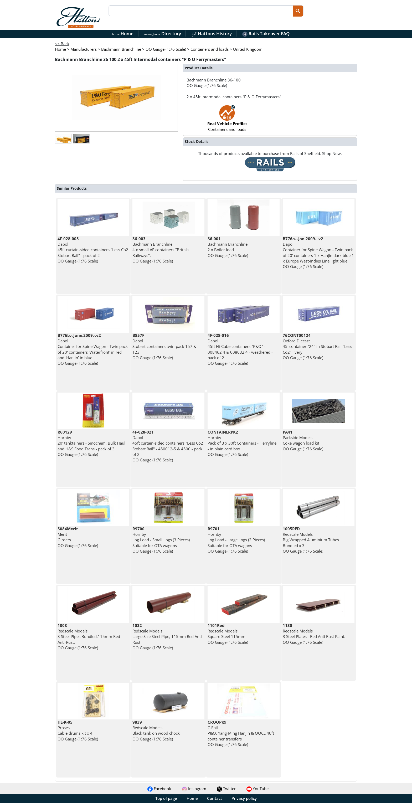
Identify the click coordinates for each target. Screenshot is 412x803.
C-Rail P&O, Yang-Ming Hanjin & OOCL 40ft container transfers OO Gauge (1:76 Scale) (241, 733)
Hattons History (212, 33)
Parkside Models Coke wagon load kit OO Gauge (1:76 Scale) (303, 440)
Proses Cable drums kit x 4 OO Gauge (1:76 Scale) (78, 730)
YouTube (257, 788)
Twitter (226, 788)
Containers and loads (227, 121)
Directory (162, 33)
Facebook (159, 788)
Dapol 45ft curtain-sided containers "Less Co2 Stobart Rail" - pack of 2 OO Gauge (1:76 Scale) (93, 250)
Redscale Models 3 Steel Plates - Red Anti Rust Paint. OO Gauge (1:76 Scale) (314, 634)
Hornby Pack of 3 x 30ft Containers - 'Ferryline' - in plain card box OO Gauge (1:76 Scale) (242, 443)
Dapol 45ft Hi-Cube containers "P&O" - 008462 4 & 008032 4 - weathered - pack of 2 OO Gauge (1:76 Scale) (240, 349)
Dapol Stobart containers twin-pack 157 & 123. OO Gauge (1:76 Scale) (164, 346)
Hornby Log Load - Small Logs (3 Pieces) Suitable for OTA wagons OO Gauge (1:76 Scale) (161, 540)
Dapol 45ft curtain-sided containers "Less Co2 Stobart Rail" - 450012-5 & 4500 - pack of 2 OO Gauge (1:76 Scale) (167, 445)
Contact (214, 798)
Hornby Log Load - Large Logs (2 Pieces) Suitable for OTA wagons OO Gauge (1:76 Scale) (236, 540)
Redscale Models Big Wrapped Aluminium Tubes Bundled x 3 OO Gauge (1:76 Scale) (311, 540)
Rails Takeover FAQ (266, 33)
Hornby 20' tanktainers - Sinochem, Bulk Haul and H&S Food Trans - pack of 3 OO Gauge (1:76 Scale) (91, 443)
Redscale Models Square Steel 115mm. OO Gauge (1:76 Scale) (228, 634)
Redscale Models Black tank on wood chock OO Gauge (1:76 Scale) (156, 730)
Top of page (166, 798)
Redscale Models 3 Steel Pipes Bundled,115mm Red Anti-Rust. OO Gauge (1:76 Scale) (89, 636)
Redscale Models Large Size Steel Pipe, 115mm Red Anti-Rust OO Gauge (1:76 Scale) (167, 636)
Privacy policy (244, 798)
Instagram (194, 788)
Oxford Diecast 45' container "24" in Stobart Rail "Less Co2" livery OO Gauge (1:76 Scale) (317, 346)
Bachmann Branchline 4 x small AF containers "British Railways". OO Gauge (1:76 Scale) (160, 250)
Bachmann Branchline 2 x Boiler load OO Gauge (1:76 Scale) (228, 247)
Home (123, 33)
